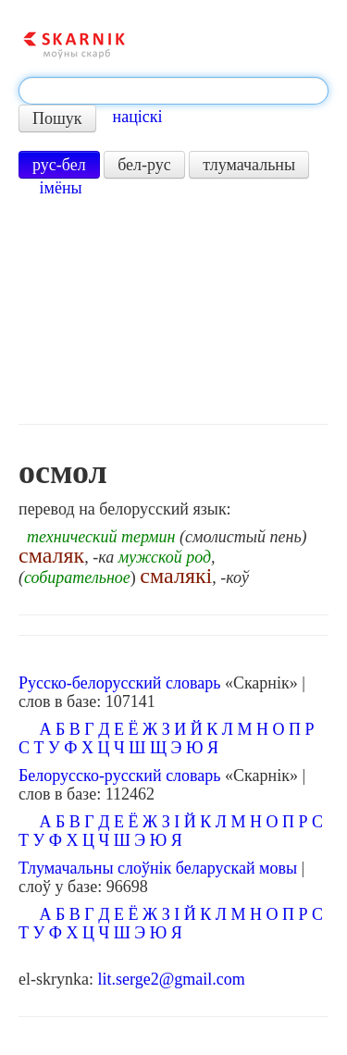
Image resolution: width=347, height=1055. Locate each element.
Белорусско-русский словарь (120, 775)
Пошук (57, 118)
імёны (61, 188)
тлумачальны (249, 164)
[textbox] (173, 91)
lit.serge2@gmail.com (170, 979)
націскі (138, 116)
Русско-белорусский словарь (119, 683)
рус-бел (59, 164)
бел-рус (144, 164)
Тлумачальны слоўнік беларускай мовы (158, 868)
